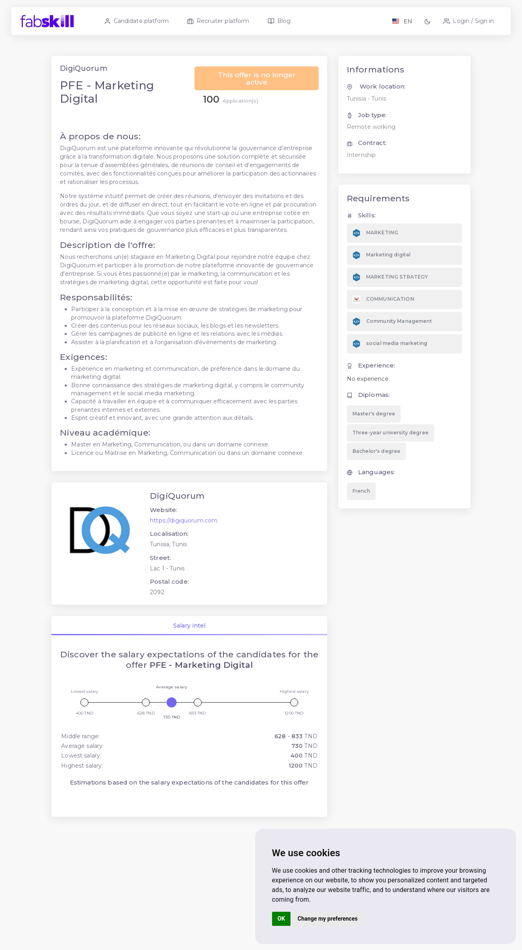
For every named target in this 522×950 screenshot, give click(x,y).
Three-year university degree (390, 445)
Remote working (370, 139)
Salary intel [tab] (190, 638)
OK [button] (281, 918)
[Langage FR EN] (402, 21)
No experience (367, 391)
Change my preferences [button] (328, 918)
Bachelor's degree (376, 464)
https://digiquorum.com (184, 533)
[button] (429, 21)
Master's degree (373, 426)
